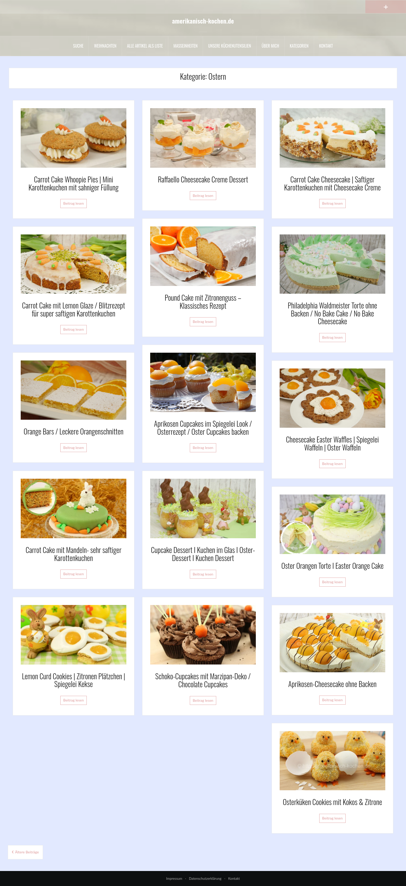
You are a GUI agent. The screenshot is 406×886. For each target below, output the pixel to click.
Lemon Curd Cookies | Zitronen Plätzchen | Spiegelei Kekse (73, 680)
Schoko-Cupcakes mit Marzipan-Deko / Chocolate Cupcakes (203, 680)
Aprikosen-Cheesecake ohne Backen (332, 683)
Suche (78, 46)
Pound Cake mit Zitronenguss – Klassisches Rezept (203, 301)
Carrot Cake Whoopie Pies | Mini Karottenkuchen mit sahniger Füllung (73, 183)
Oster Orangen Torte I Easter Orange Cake (332, 565)
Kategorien (299, 46)
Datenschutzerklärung (205, 878)
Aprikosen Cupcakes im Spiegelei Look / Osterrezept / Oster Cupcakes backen (203, 427)
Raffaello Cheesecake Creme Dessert (203, 179)
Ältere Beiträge (27, 852)
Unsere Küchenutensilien (229, 46)
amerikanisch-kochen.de (203, 20)
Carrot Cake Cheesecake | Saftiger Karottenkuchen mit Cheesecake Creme (332, 183)
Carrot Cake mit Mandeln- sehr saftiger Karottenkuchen (73, 553)
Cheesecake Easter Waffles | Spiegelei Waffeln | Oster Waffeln (332, 443)
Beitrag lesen (73, 203)
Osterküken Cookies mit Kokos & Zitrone (332, 801)
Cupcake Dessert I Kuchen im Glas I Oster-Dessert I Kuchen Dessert (203, 553)
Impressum (174, 878)
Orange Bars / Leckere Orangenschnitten (74, 431)
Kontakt (326, 46)
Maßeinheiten (185, 46)
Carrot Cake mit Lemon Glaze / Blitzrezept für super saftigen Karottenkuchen (73, 309)
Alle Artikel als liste (145, 46)
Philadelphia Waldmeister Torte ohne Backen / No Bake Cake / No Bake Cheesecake (332, 313)
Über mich (270, 46)
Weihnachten (105, 46)
